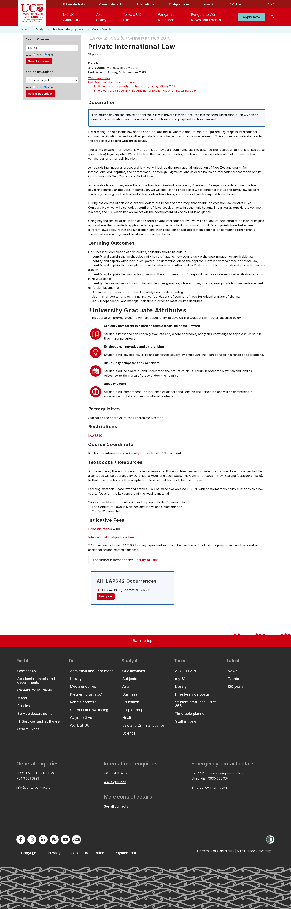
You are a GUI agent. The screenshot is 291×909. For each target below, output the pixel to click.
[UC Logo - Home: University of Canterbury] (32, 13)
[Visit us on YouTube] (65, 839)
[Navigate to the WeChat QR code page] (54, 839)
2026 (50, 55)
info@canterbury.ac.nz (33, 787)
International (145, 4)
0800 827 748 (26, 773)
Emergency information (209, 787)
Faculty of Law (139, 453)
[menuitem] (71, 17)
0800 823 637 (218, 778)
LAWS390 (95, 435)
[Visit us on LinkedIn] (43, 839)
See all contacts (116, 806)
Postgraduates (179, 4)
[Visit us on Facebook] (20, 839)
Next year (105, 596)
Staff (271, 4)
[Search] (272, 17)
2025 (39, 55)
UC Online (234, 4)
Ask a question (115, 782)
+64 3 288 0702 (115, 773)
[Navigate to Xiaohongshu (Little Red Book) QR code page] (76, 839)
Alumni (208, 4)
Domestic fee (97, 529)
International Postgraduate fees (111, 537)
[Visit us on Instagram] (31, 839)
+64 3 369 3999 (27, 778)
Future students (74, 4)
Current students (111, 4)
